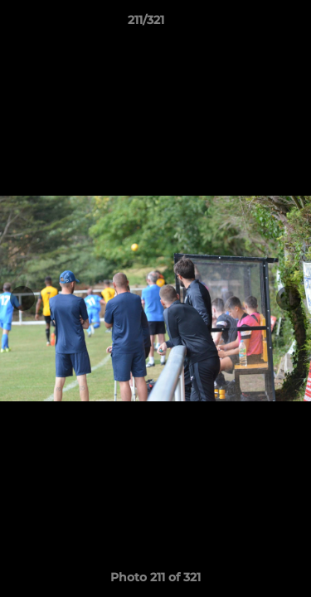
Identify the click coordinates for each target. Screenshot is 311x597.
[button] (251, 24)
